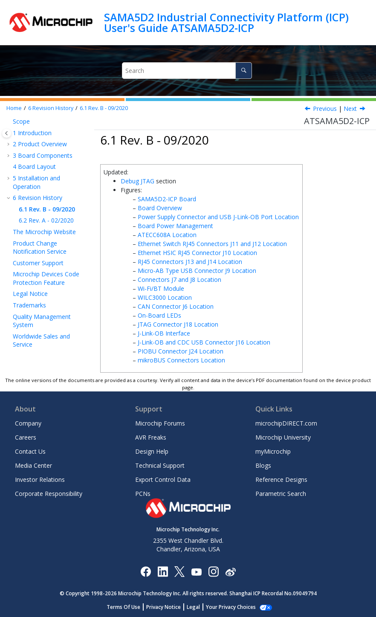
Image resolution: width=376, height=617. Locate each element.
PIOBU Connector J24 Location (180, 351)
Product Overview (40, 144)
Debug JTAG (137, 181)
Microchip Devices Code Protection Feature (46, 278)
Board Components (42, 155)
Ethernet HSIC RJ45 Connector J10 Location (197, 253)
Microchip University (283, 437)
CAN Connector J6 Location (176, 306)
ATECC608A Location (167, 235)
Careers (25, 437)
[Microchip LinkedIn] (162, 571)
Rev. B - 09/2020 (104, 108)
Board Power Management (175, 226)
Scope (21, 121)
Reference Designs (281, 479)
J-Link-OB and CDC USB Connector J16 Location (204, 342)
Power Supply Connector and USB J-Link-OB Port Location (218, 217)
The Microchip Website (44, 232)
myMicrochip (273, 451)
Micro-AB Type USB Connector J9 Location (197, 270)
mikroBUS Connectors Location (181, 360)
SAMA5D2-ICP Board (167, 199)
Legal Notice (30, 294)
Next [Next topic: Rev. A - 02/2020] (350, 108)
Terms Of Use (128, 607)
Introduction (32, 133)
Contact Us (30, 451)
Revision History (50, 108)
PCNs (142, 494)
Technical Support (160, 465)
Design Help (151, 451)
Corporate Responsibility (48, 494)
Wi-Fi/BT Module (161, 288)
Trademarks (29, 305)
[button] (9, 121)
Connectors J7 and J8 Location (179, 279)
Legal (198, 607)
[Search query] (187, 70)
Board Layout (34, 166)
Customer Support (38, 263)
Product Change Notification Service (40, 247)
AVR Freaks (150, 437)
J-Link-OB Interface (164, 333)
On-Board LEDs (159, 315)
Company (28, 423)
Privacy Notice (168, 607)
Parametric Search (280, 494)
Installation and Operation (36, 182)
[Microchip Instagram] (213, 571)
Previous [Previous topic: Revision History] (325, 108)
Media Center (33, 465)
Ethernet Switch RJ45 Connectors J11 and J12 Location (212, 244)
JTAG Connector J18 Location (178, 324)
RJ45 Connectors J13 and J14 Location (190, 262)
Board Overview (160, 208)
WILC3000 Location (165, 297)
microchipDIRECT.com (286, 423)
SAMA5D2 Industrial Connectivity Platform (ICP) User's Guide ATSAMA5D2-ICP (226, 22)
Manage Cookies (231, 607)
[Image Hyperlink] (196, 571)
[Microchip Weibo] (230, 571)
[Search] (243, 70)
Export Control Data (163, 479)
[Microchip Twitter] (179, 571)
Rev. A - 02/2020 (46, 220)
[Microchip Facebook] (145, 571)
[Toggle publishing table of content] (6, 133)
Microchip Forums (160, 423)
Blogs (263, 465)
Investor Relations (40, 479)
